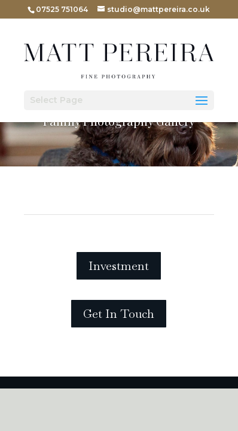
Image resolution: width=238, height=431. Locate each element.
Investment (119, 266)
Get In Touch (118, 313)
